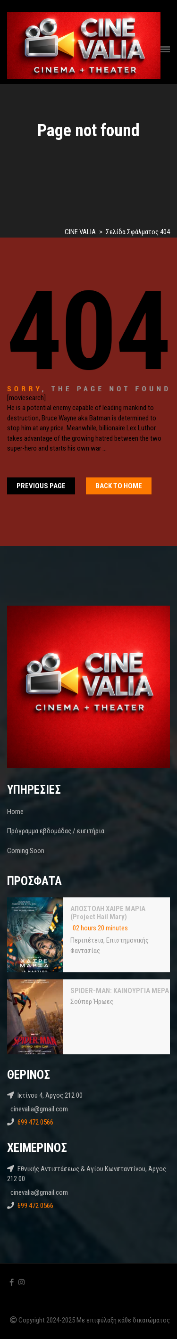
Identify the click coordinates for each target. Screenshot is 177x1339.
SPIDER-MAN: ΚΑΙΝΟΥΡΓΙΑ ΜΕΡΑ (119, 990)
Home (15, 811)
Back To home (118, 486)
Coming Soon (25, 850)
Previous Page (41, 486)
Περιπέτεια (86, 940)
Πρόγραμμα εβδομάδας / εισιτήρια (55, 831)
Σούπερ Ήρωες (91, 1001)
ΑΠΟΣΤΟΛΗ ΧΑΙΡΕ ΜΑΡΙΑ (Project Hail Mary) (107, 912)
